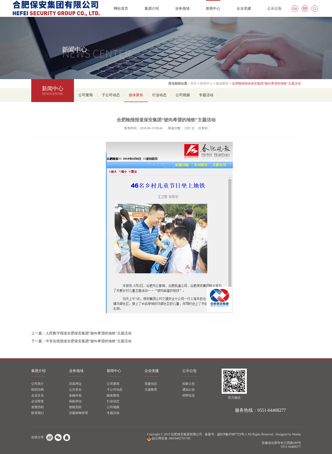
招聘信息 (188, 395)
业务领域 (182, 8)
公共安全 (75, 389)
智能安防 (75, 407)
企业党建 (244, 8)
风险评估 (75, 401)
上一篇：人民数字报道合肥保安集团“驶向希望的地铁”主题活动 (81, 333)
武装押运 (75, 383)
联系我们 (37, 413)
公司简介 (37, 383)
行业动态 (159, 95)
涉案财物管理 (78, 413)
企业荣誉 (37, 401)
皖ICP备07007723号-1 (232, 434)
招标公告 (188, 383)
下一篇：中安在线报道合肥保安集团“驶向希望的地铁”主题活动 (81, 341)
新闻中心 (213, 8)
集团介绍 (152, 8)
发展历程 (37, 407)
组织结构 (37, 389)
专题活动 (206, 95)
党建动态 (151, 383)
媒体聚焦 (222, 83)
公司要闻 (85, 95)
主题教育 (151, 389)
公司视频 (183, 95)
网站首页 (121, 8)
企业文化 (37, 395)
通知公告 (188, 389)
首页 (193, 83)
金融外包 (75, 395)
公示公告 (274, 8)
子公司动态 (111, 95)
